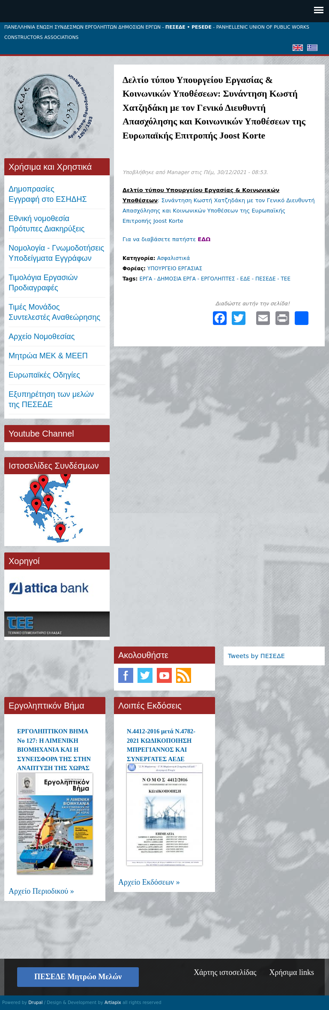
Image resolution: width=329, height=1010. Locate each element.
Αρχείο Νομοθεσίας (42, 336)
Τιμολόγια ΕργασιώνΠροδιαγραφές (43, 282)
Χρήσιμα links (291, 972)
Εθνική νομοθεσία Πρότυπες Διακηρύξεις (46, 223)
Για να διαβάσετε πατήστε (166, 239)
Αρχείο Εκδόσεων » (149, 882)
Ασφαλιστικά (173, 258)
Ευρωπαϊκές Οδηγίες (44, 375)
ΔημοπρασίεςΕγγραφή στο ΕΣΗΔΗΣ (48, 194)
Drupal (35, 1002)
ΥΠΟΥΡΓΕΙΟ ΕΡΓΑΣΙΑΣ (174, 269)
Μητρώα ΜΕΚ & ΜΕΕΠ (48, 355)
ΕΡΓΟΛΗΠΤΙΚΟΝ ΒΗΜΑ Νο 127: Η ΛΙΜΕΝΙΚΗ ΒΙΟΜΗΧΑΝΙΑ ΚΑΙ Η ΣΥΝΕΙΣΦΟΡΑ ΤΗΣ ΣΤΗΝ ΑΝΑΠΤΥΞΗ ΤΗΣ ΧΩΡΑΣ (54, 749)
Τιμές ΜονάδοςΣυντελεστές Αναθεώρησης (54, 312)
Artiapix (113, 1002)
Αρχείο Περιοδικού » (41, 891)
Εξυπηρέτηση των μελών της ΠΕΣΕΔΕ (51, 399)
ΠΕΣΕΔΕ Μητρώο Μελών (78, 976)
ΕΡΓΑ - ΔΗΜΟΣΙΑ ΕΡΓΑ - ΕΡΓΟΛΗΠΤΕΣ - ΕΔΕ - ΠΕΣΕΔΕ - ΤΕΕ (214, 279)
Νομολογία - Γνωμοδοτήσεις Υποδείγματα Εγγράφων (56, 253)
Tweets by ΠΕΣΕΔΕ (256, 656)
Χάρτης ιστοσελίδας (225, 972)
